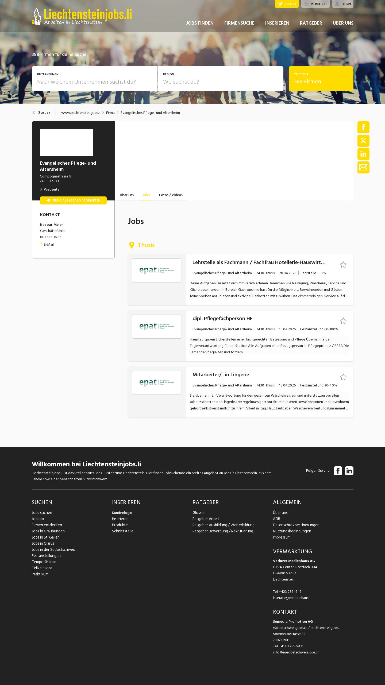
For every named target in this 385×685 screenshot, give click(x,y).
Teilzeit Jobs (42, 568)
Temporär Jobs (43, 562)
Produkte (119, 525)
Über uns (280, 513)
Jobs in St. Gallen (45, 537)
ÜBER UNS (343, 26)
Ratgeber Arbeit (205, 519)
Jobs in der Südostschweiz (53, 550)
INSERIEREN (277, 26)
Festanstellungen (45, 556)
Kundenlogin (122, 513)
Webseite (50, 189)
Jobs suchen (41, 513)
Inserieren (119, 519)
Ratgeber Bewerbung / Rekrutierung (221, 531)
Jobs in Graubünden (47, 531)
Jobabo (38, 519)
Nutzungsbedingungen (291, 531)
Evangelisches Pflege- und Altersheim (150, 112)
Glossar (198, 513)
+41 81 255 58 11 (291, 646)
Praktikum (40, 574)
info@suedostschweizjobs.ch (296, 652)
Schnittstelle (122, 531)
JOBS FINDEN (200, 26)
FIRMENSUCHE (239, 26)
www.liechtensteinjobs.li (80, 112)
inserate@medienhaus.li (291, 598)
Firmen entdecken (46, 525)
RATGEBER (311, 26)
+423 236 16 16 (290, 592)
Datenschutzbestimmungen (295, 525)
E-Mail (47, 244)
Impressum (281, 537)
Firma (110, 112)
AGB (276, 519)
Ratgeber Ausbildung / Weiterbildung (222, 525)
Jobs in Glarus (42, 543)
